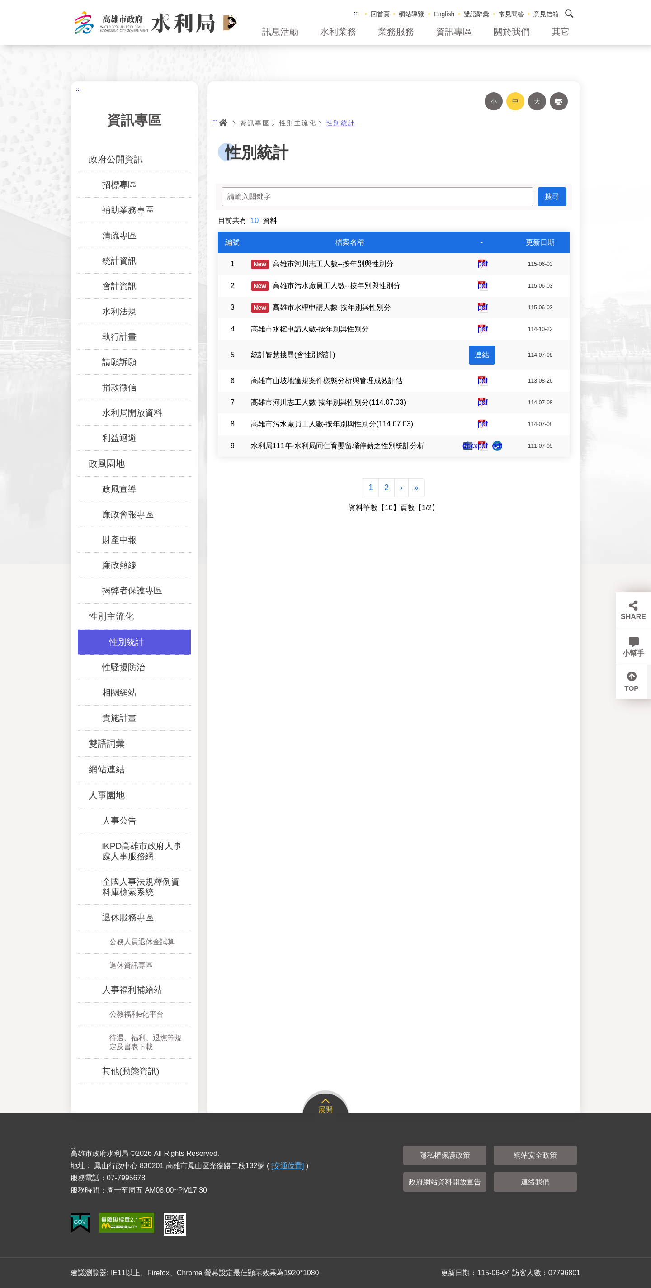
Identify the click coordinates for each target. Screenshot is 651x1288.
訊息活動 (280, 32)
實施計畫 (119, 718)
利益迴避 (119, 438)
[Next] (401, 487)
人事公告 (119, 820)
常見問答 (511, 14)
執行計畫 (119, 336)
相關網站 (119, 692)
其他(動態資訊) (131, 1071)
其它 (561, 32)
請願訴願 (119, 362)
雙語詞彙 (107, 743)
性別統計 (126, 642)
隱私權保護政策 (445, 1155)
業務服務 (396, 32)
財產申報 (119, 540)
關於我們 (512, 32)
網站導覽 (411, 14)
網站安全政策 (535, 1155)
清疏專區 (119, 235)
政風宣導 (119, 489)
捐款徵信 (119, 387)
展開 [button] (325, 1109)
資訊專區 (454, 32)
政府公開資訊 (116, 159)
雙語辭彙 (476, 14)
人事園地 (107, 795)
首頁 (223, 123)
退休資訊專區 (131, 965)
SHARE (633, 616)
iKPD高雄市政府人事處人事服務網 (142, 851)
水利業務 (338, 32)
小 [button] (494, 101)
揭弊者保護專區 (132, 590)
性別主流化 (111, 616)
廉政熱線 (119, 565)
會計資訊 (119, 286)
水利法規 (119, 311)
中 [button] (515, 101)
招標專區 (119, 184)
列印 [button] (559, 101)
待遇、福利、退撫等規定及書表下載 (145, 1042)
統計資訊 (119, 260)
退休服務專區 (128, 917)
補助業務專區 (128, 210)
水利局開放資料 (132, 412)
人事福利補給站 (132, 989)
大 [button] (537, 101)
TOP (633, 689)
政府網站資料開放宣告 (445, 1182)
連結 (482, 355)
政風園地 (107, 464)
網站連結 (107, 769)
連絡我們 (535, 1182)
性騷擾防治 (123, 667)
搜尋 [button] (569, 13)
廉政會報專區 (128, 514)
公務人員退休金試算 (142, 942)
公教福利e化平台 (136, 1014)
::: (356, 13)
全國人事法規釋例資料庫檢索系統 (140, 887)
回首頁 (380, 14)
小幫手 (633, 653)
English (444, 14)
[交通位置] (287, 1166)
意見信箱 (546, 14)
